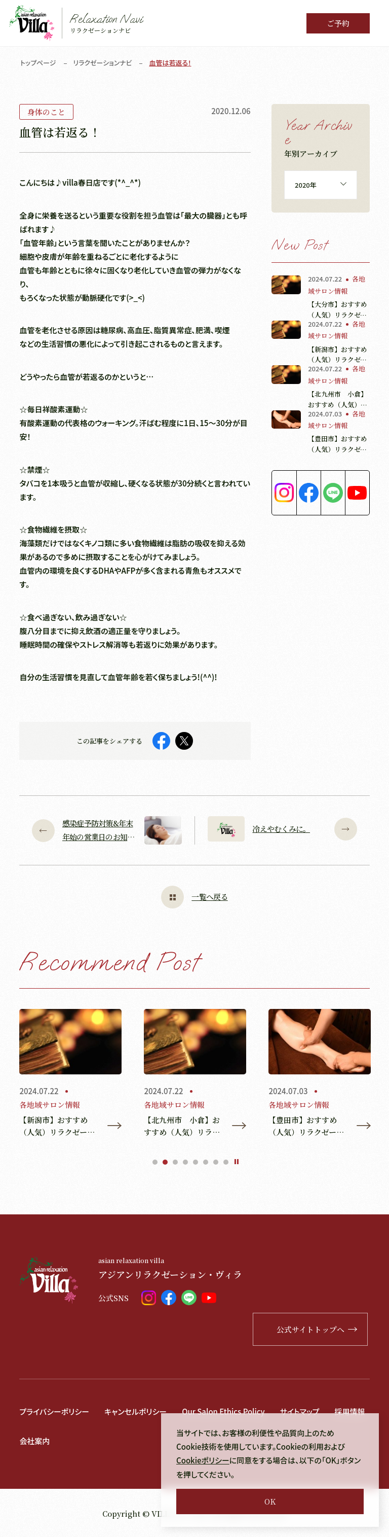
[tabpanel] (70, 1074)
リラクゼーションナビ (102, 62)
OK (270, 1501)
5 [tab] (195, 1162)
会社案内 (34, 1440)
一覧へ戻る (194, 897)
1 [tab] (155, 1162)
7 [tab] (215, 1162)
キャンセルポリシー (135, 1411)
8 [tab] (225, 1162)
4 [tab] (185, 1162)
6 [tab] (205, 1162)
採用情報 (350, 1411)
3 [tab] (175, 1162)
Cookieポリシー (202, 1460)
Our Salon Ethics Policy (223, 1411)
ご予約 (338, 23)
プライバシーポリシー (54, 1411)
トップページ (38, 62)
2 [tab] (165, 1162)
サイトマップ (300, 1411)
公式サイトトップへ (318, 1329)
